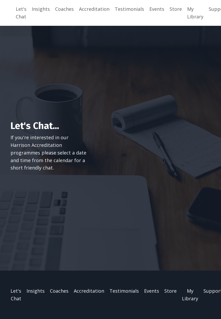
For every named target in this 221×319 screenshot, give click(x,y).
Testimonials (129, 9)
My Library (195, 13)
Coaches (64, 9)
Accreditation (94, 9)
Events (156, 9)
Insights (41, 9)
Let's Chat (21, 13)
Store (176, 9)
